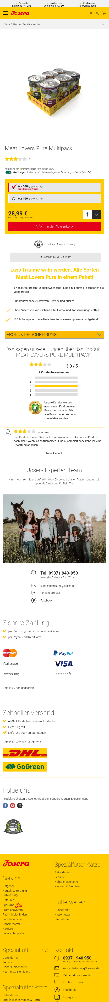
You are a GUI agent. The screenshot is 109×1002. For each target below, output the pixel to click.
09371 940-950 (63, 573)
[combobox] (54, 24)
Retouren (8, 900)
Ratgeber (8, 886)
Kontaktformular (50, 592)
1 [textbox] (87, 214)
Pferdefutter (62, 919)
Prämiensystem (13, 910)
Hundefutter (62, 910)
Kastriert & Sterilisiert (68, 886)
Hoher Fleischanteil (67, 881)
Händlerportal (11, 924)
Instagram (69, 997)
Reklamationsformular (77, 975)
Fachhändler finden (90, 14)
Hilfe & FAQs (11, 895)
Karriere (8, 928)
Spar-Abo (12, 905)
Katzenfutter (62, 914)
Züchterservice (12, 919)
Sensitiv (59, 877)
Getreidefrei (62, 872)
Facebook (46, 600)
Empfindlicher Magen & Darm (21, 999)
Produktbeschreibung (32, 334)
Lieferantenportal (13, 933)
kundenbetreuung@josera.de (57, 585)
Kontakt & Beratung (15, 890)
